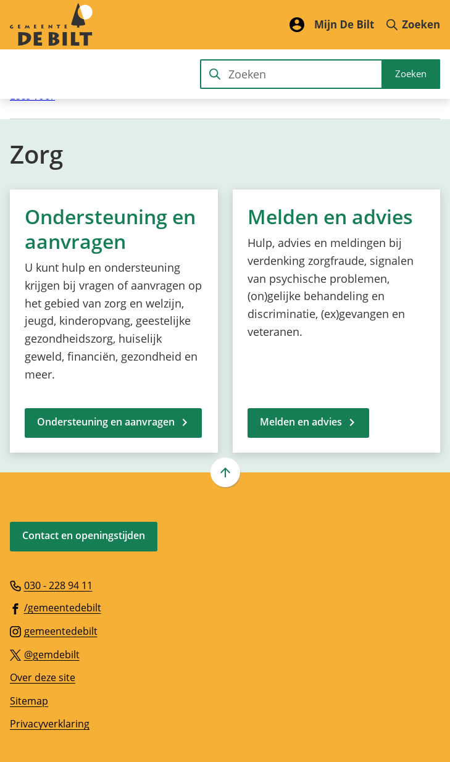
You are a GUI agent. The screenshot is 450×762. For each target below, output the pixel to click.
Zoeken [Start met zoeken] (411, 73)
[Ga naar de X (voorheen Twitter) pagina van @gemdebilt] (45, 654)
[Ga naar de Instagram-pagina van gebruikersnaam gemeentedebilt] (54, 630)
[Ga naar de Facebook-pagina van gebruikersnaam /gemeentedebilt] (55, 607)
